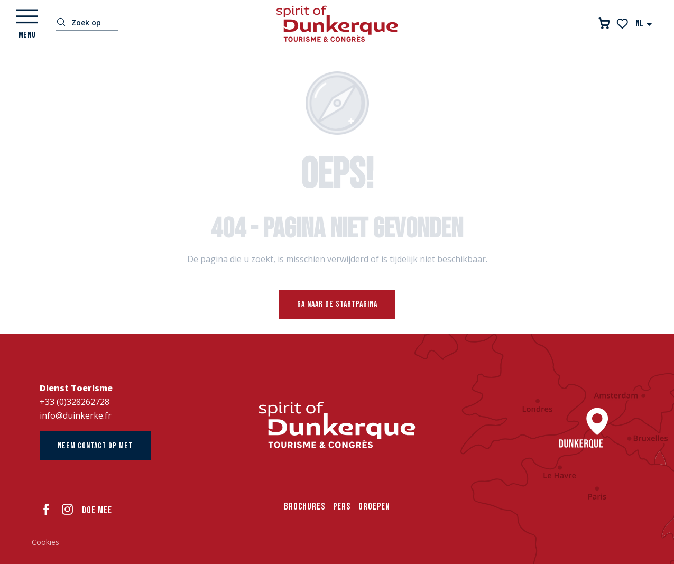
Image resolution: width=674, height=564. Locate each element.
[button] (644, 23)
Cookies (45, 542)
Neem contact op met (95, 446)
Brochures (304, 506)
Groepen (374, 506)
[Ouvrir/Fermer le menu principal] (27, 24)
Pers (341, 506)
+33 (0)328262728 (74, 402)
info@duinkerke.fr (76, 415)
